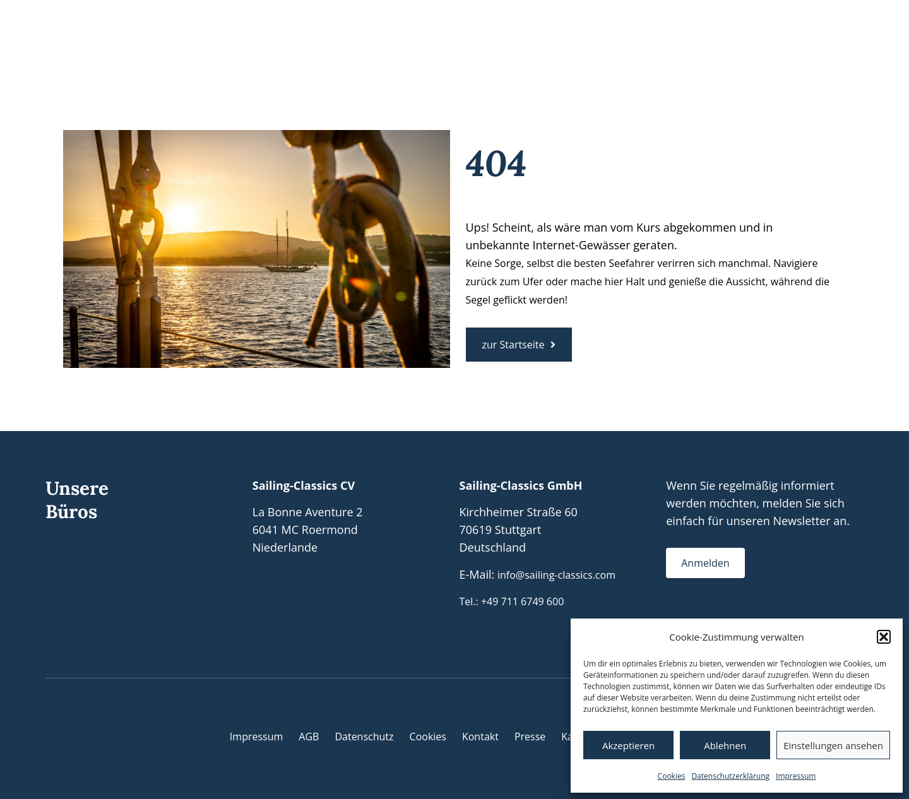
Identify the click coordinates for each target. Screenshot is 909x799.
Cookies (672, 776)
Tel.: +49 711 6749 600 (512, 601)
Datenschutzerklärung (730, 776)
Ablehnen (725, 745)
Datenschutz (364, 736)
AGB (309, 736)
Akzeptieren (628, 745)
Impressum (796, 776)
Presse (529, 736)
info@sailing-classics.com (556, 575)
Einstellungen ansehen (833, 745)
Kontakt (480, 736)
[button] (883, 636)
